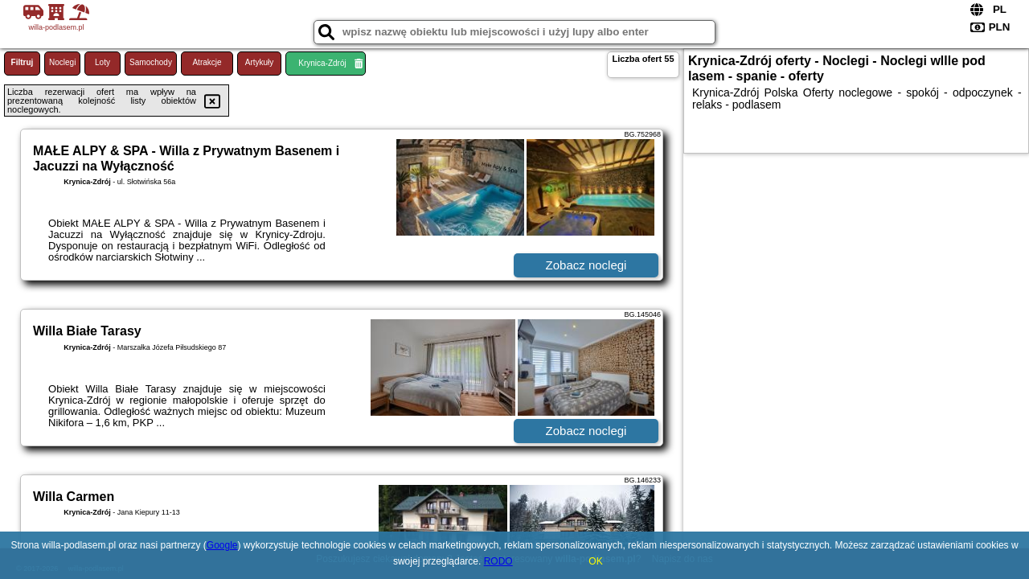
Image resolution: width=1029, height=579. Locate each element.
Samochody (150, 62)
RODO (498, 561)
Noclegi (62, 62)
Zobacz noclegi (586, 265)
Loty (102, 62)
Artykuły (259, 62)
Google (222, 545)
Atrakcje (206, 62)
